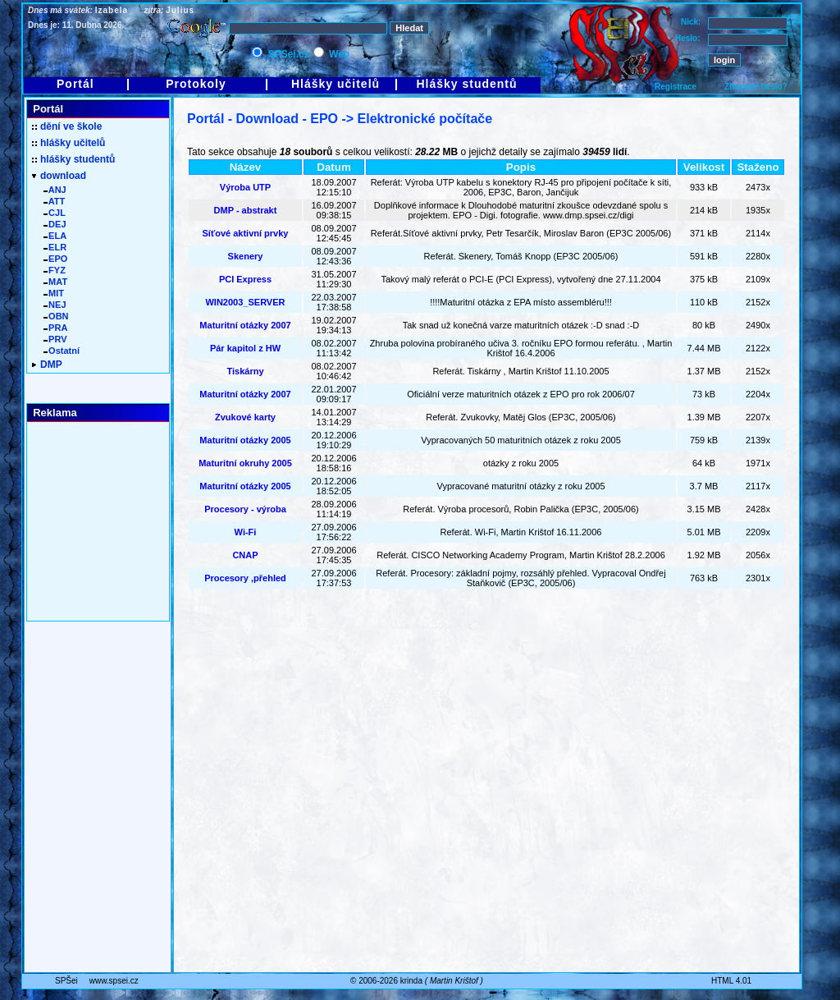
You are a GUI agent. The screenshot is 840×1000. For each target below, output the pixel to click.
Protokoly (196, 83)
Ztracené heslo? (756, 86)
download (59, 175)
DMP (47, 364)
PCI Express (245, 279)
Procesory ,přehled (245, 578)
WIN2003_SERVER (245, 302)
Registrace (675, 86)
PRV (55, 339)
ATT (54, 201)
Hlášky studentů (466, 83)
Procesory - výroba (245, 509)
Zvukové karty (245, 417)
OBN (56, 316)
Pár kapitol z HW (245, 348)
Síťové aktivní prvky (246, 233)
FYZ (54, 270)
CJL (54, 213)
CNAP (245, 555)
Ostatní (61, 351)
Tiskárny (244, 371)
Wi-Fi (246, 532)
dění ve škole (67, 126)
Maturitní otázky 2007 (244, 325)
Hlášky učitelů (335, 83)
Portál (75, 83)
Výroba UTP (245, 187)
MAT (55, 282)
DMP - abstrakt (245, 210)
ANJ (54, 190)
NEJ (54, 305)
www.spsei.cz (114, 980)
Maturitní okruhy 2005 (245, 463)
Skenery (245, 256)
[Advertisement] (486, 672)
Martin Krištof (454, 980)
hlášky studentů (73, 159)
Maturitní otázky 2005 (244, 440)
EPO (55, 259)
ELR (54, 247)
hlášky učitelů (68, 143)
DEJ (54, 224)
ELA (54, 236)
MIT (53, 293)
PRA (55, 328)
